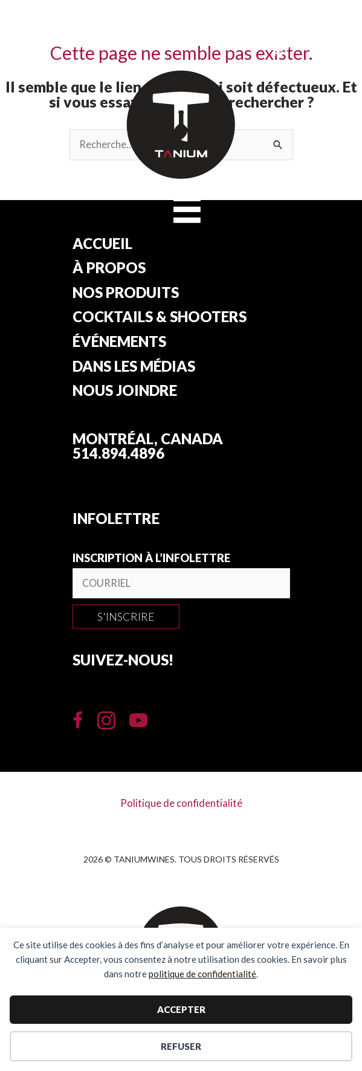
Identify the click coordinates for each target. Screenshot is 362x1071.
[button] (126, 616)
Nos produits (126, 293)
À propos (109, 268)
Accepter (181, 1009)
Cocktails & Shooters (160, 317)
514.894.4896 (118, 453)
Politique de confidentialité (181, 803)
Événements (119, 342)
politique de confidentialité (202, 973)
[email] (181, 583)
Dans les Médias (134, 367)
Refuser (181, 1046)
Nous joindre (125, 391)
